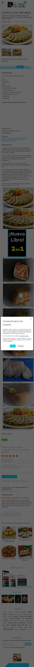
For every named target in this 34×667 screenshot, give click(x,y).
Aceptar (13, 346)
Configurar (20, 346)
